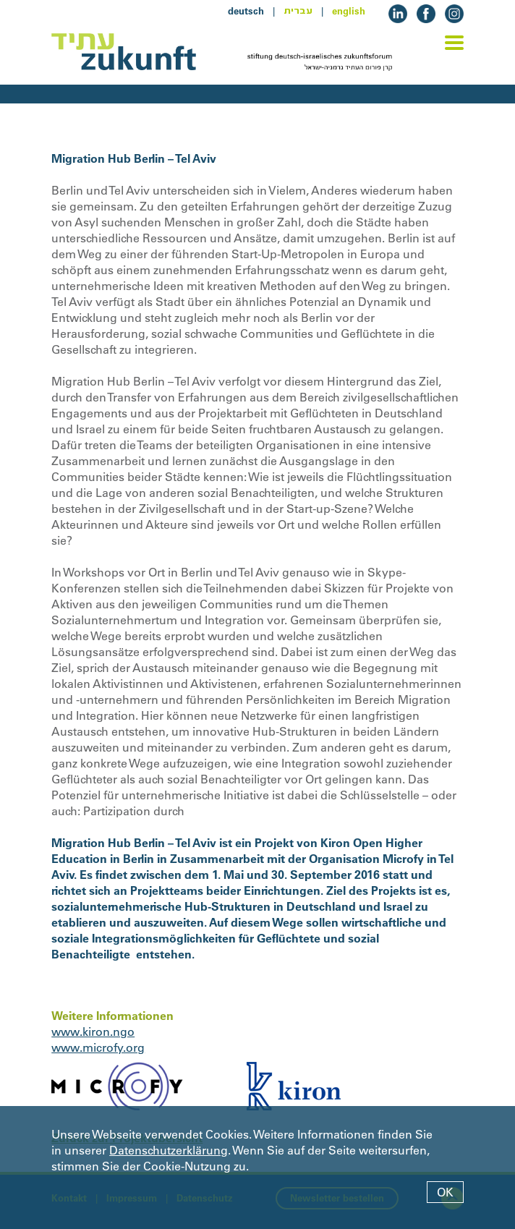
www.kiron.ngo (93, 1031)
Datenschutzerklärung (168, 1150)
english (348, 11)
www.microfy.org (98, 1047)
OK (445, 1192)
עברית (298, 11)
